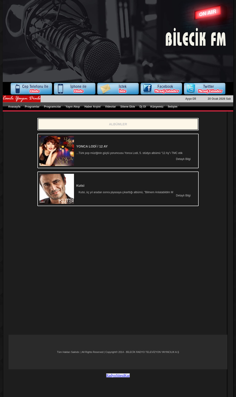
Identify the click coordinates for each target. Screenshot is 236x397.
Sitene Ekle (127, 106)
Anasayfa (14, 106)
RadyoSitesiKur (118, 375)
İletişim (172, 106)
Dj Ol (142, 106)
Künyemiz (156, 106)
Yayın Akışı (72, 106)
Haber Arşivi (92, 106)
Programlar (32, 106)
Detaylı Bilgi (183, 159)
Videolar (110, 106)
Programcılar (52, 106)
